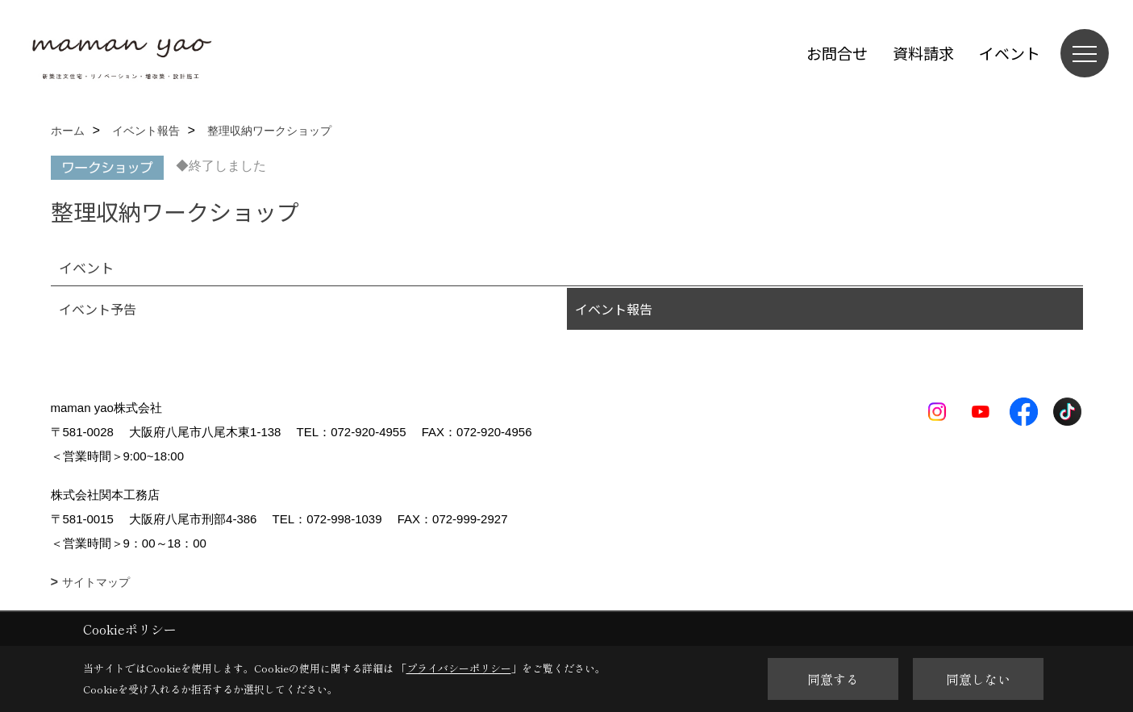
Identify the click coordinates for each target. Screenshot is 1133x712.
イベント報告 (613, 309)
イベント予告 (97, 309)
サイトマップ (96, 582)
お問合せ (837, 53)
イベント (1009, 53)
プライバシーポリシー (458, 668)
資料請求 (923, 53)
